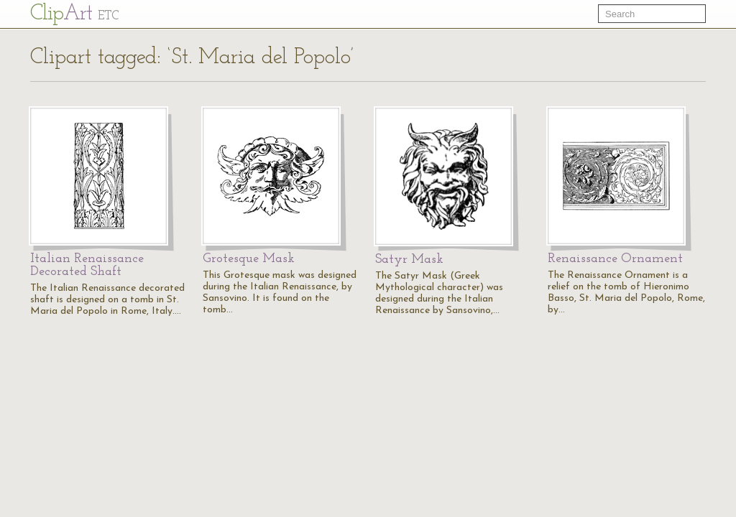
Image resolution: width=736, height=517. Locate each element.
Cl (74, 14)
